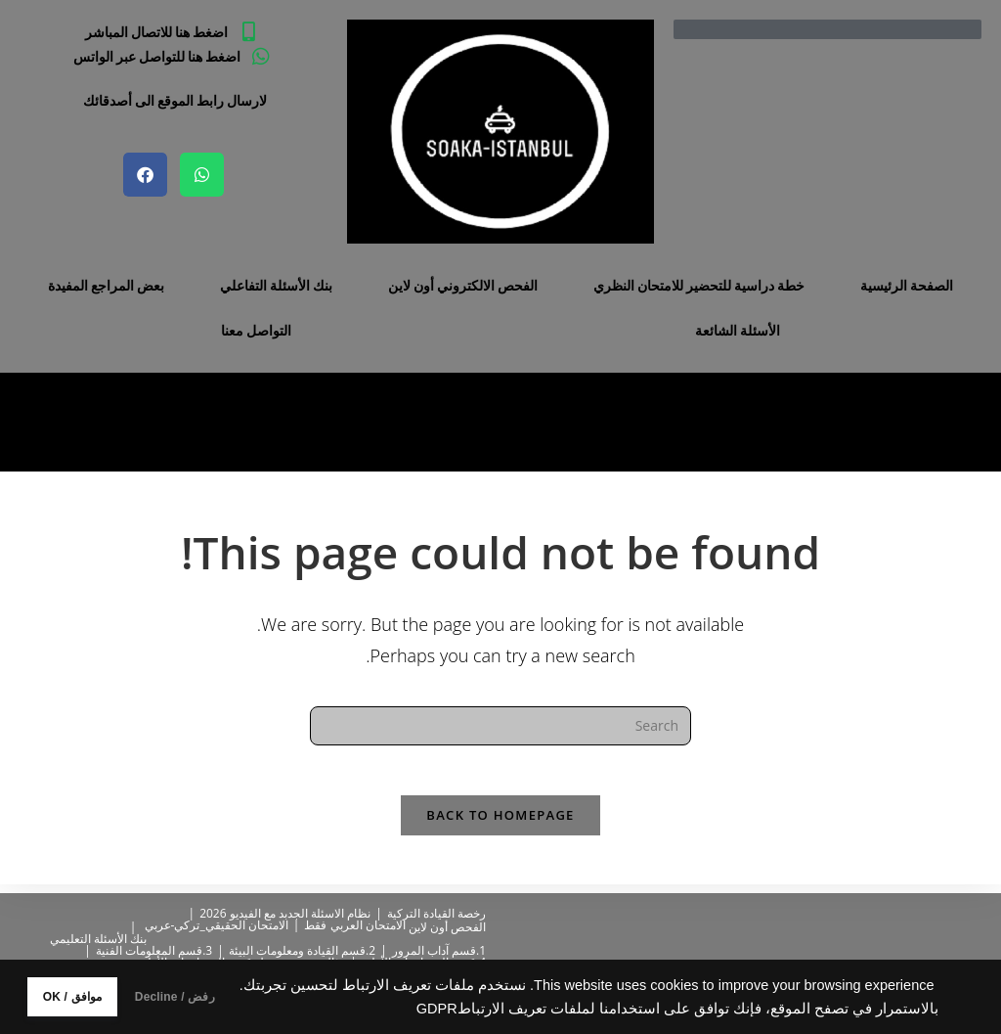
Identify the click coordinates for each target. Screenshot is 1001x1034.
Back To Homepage (500, 823)
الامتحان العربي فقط (354, 925)
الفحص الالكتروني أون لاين (463, 285)
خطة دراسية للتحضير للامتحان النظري (699, 285)
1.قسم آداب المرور (439, 950)
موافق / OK (91, 997)
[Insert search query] (500, 725)
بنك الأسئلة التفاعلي (276, 285)
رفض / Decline (234, 997)
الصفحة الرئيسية (906, 285)
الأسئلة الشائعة (737, 330)
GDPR (334, 1008)
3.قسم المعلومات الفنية (154, 950)
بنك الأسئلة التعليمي (98, 938)
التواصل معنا (256, 330)
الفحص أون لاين (447, 927)
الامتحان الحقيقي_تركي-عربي (216, 925)
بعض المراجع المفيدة (106, 285)
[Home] (162, 422)
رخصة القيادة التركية (436, 913)
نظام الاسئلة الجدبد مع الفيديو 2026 (284, 913)
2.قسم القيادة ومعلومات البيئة (302, 950)
